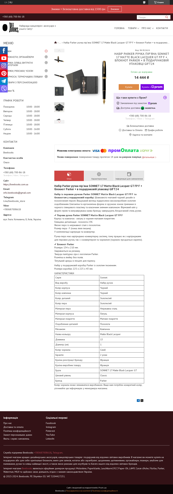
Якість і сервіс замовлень (16, 438)
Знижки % (8, 90)
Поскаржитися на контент (78, 490)
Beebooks (27, 468)
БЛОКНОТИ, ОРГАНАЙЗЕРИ (20, 57)
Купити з (152, 87)
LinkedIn (50, 438)
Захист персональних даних (17, 434)
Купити (128, 87)
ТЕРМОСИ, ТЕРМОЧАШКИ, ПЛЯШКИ (24, 76)
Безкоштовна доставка (142, 126)
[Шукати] (166, 17)
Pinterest (50, 430)
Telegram (57, 452)
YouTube (50, 434)
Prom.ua (102, 487)
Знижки (115, 9)
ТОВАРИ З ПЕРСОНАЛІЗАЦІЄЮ (21, 82)
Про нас (146, 28)
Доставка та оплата (13, 427)
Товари (132, 28)
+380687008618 (43, 452)
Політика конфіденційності (17, 430)
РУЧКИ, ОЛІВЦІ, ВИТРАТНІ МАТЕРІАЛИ (19, 64)
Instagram (51, 427)
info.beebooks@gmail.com (17, 192)
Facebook (51, 423)
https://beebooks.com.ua (15, 184)
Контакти (162, 28)
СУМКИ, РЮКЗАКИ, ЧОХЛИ (19, 70)
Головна (119, 28)
